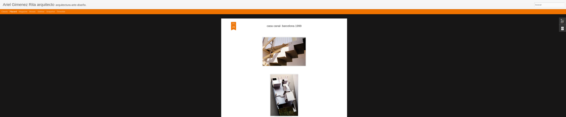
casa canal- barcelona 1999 (284, 24)
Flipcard (13, 11)
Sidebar (41, 11)
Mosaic (32, 11)
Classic (4, 11)
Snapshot (50, 11)
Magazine (23, 11)
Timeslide (61, 11)
